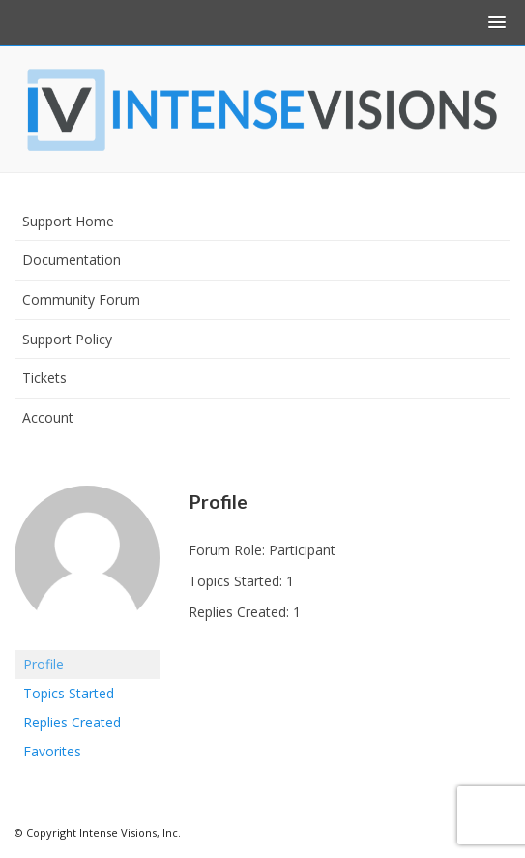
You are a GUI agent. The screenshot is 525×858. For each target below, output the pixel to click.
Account (47, 417)
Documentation (71, 260)
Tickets (44, 378)
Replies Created (72, 722)
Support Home (68, 221)
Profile (43, 664)
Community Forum (81, 299)
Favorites (52, 751)
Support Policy (67, 339)
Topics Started (68, 693)
